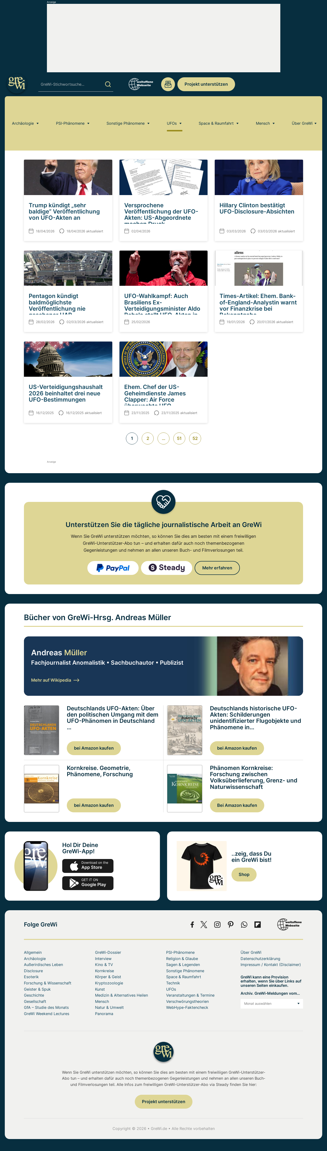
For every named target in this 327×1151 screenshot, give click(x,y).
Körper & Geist (108, 976)
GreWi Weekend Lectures (46, 1013)
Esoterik (31, 976)
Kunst (100, 989)
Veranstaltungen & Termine (190, 995)
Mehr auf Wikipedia (55, 680)
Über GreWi (302, 108)
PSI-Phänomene (70, 108)
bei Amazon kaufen (94, 748)
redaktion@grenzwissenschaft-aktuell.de (168, 84)
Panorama (104, 1013)
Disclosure (33, 970)
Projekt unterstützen (206, 84)
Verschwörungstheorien (187, 1001)
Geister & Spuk (37, 989)
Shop (244, 874)
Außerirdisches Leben (43, 964)
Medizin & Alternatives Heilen (121, 995)
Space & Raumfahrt (216, 108)
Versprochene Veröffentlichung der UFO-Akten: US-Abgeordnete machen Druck (161, 215)
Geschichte (34, 995)
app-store (87, 866)
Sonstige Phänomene (126, 108)
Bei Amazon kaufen (237, 805)
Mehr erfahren (217, 567)
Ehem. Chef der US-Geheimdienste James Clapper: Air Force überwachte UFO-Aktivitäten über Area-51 (158, 399)
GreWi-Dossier (108, 952)
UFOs (172, 108)
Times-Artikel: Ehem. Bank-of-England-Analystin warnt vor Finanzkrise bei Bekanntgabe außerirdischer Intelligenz (258, 308)
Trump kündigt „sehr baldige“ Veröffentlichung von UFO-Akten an (64, 211)
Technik (173, 983)
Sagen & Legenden (183, 964)
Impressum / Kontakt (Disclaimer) (271, 964)
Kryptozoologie (109, 983)
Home (28, 122)
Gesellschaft (35, 1001)
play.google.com (87, 883)
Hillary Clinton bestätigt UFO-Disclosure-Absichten (257, 208)
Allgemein (33, 952)
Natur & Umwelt (109, 1007)
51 (179, 438)
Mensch (263, 108)
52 (195, 438)
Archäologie (23, 108)
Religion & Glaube (182, 958)
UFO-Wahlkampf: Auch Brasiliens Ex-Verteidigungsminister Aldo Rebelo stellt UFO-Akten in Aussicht (162, 308)
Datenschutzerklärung (260, 958)
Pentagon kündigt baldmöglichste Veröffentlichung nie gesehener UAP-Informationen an (57, 308)
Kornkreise (104, 970)
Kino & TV (104, 964)
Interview (103, 958)
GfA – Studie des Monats (46, 1007)
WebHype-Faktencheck (187, 1007)
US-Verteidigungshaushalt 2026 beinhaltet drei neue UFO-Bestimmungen (66, 393)
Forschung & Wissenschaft (47, 983)
